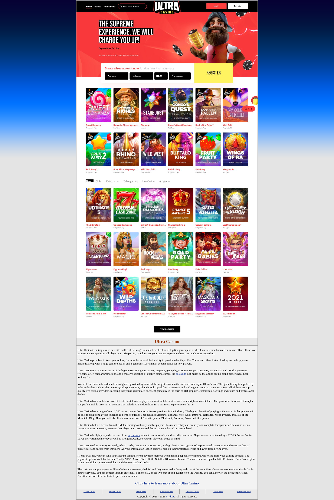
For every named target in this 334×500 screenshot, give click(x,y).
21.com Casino (89, 491)
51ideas (170, 496)
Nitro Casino (141, 491)
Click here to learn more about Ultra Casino (167, 483)
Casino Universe (166, 491)
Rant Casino (218, 491)
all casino (181, 373)
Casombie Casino (192, 491)
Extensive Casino (244, 491)
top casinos (134, 435)
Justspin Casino (115, 491)
